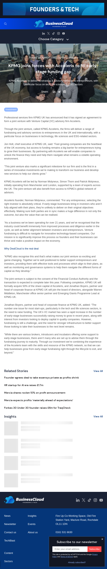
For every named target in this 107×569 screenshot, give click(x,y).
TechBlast (9, 540)
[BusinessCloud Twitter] (48, 33)
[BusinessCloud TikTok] (53, 33)
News (7, 515)
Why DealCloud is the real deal (21, 248)
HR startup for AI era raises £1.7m (23, 385)
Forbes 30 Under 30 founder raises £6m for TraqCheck (37, 407)
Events (32, 524)
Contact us (10, 532)
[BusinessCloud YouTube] (63, 33)
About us (33, 532)
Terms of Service (67, 557)
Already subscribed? (77, 562)
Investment (11, 109)
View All (98, 371)
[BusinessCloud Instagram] (58, 33)
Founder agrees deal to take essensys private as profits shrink (41, 377)
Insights (32, 515)
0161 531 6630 (64, 532)
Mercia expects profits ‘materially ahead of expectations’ (38, 400)
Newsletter (10, 524)
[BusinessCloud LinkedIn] (43, 33)
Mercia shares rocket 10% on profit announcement (34, 392)
